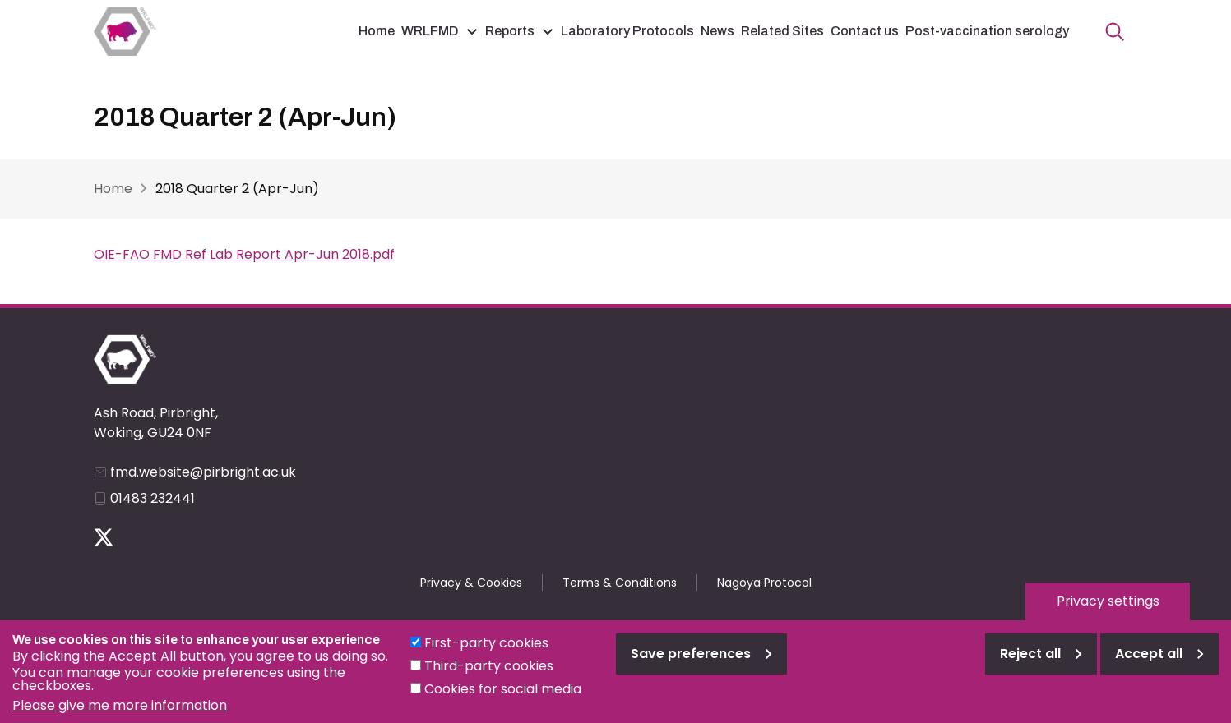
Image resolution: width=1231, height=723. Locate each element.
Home (377, 31)
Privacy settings (1108, 611)
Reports (510, 31)
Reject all (1030, 664)
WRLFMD (430, 31)
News (717, 31)
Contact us (865, 31)
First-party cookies (486, 653)
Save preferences (691, 664)
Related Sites (782, 31)
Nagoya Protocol (764, 582)
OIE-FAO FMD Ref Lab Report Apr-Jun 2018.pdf (244, 254)
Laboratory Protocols (627, 31)
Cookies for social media (502, 699)
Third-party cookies (488, 676)
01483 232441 (152, 498)
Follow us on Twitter (103, 537)
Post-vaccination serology (987, 31)
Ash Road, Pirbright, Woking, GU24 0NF (156, 422)
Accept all (1148, 664)
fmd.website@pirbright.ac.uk (203, 472)
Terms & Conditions (619, 582)
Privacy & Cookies (471, 582)
